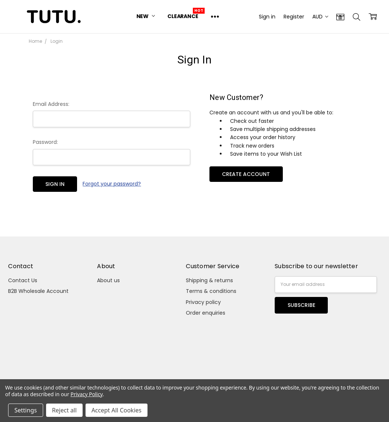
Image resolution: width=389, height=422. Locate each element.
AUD (320, 16)
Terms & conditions (211, 291)
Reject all (64, 410)
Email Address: (51, 104)
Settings (25, 410)
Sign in (267, 16)
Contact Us (22, 280)
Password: (45, 142)
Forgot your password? (112, 183)
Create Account (246, 174)
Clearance (182, 16)
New (145, 16)
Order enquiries (205, 312)
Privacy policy (203, 302)
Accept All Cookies (116, 410)
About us (108, 280)
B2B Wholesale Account (38, 291)
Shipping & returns (209, 280)
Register (294, 16)
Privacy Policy (86, 394)
